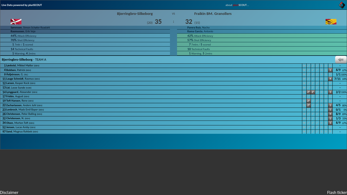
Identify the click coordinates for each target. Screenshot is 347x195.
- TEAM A (173, 59)
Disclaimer (9, 192)
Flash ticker (337, 192)
